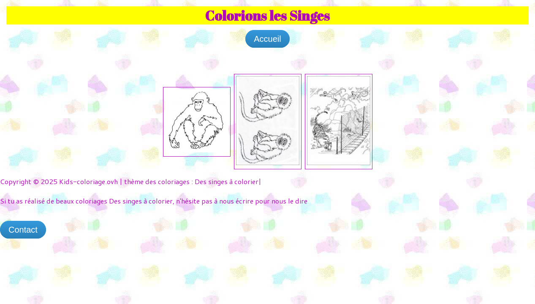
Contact (23, 229)
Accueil (267, 38)
